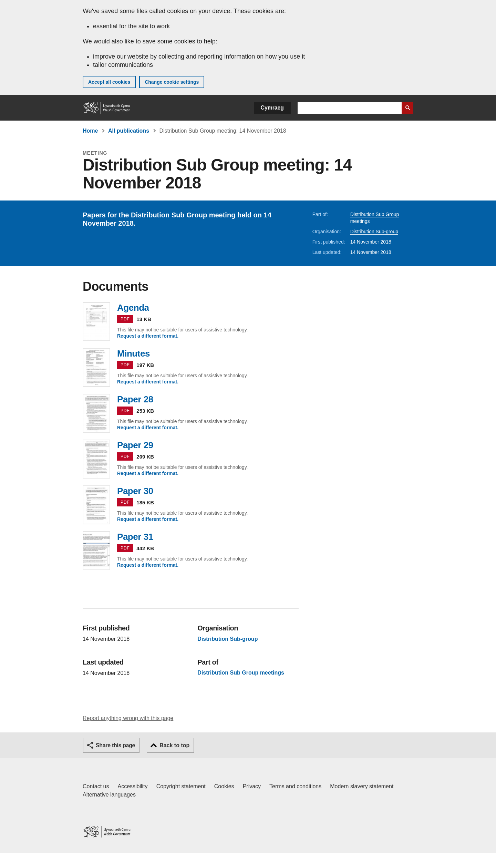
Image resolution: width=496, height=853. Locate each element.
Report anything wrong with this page (128, 718)
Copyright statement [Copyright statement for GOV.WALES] (181, 786)
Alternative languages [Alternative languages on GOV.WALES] (109, 795)
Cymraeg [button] (272, 108)
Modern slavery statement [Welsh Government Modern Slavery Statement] (361, 786)
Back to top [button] (174, 745)
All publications (128, 131)
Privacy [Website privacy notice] (252, 786)
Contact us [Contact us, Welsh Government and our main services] (96, 786)
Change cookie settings (172, 82)
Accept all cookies (109, 82)
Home (90, 131)
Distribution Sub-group (374, 231)
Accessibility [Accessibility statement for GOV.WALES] (132, 786)
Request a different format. (147, 336)
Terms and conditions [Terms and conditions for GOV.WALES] (295, 786)
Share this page (115, 745)
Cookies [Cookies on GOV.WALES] (224, 786)
